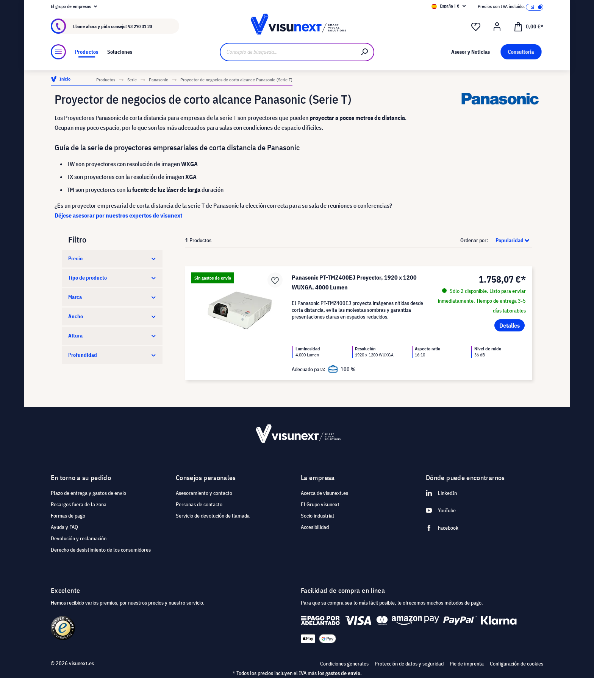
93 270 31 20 (140, 26)
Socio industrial (317, 515)
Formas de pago (68, 515)
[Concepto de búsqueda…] (288, 52)
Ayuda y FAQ (64, 527)
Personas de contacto (199, 504)
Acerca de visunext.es (324, 493)
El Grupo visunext (320, 504)
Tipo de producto (112, 277)
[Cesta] (528, 26)
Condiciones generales (344, 663)
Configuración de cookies (516, 663)
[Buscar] (364, 52)
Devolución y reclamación (78, 538)
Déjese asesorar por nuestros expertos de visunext (118, 215)
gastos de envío (342, 673)
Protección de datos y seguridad (409, 663)
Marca (112, 297)
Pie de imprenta (467, 663)
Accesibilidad (315, 527)
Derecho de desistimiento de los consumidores (101, 549)
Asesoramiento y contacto (204, 493)
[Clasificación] (510, 240)
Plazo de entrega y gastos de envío (88, 493)
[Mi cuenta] (497, 26)
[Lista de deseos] (475, 26)
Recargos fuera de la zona (78, 504)
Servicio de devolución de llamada (213, 515)
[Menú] (58, 51)
